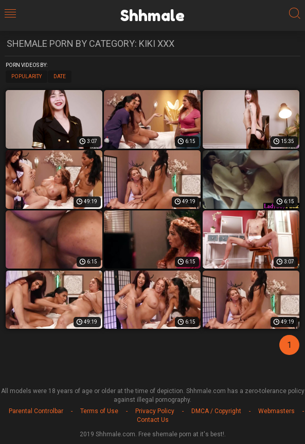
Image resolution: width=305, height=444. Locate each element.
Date (59, 76)
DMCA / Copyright (216, 411)
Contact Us (153, 419)
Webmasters (276, 411)
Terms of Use (99, 411)
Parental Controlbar (36, 411)
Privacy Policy (154, 411)
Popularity (26, 76)
